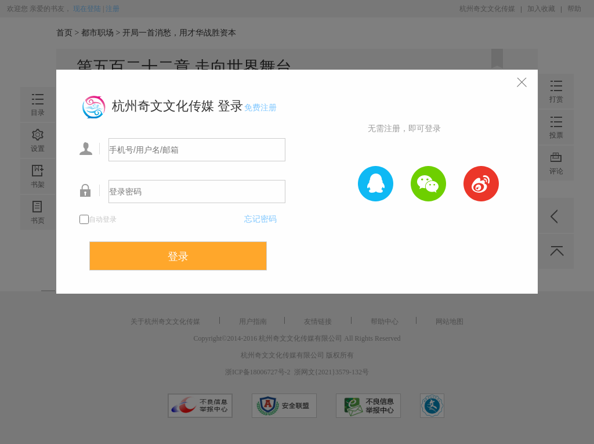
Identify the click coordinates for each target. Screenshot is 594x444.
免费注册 (260, 107)
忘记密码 (260, 219)
